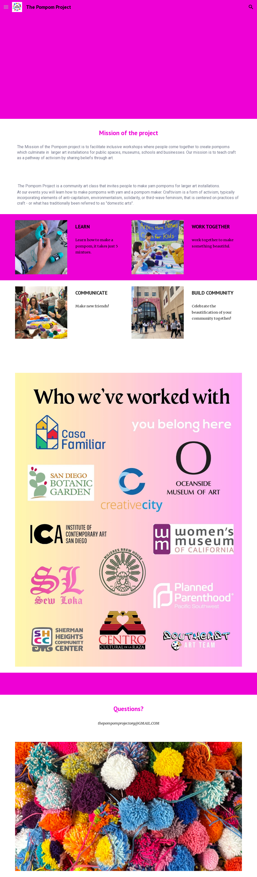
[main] (128, 133)
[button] (6, 7)
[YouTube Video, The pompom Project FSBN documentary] (128, 60)
